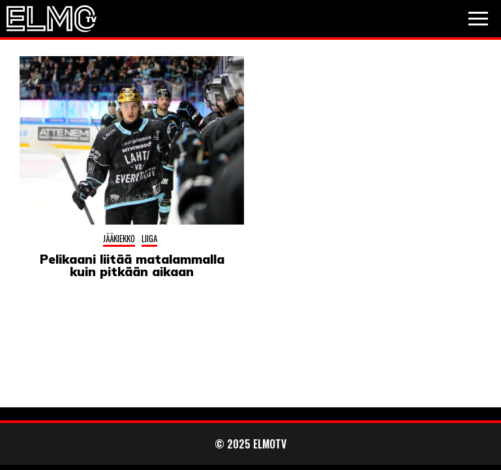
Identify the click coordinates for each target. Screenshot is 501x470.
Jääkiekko (119, 238)
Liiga (149, 238)
